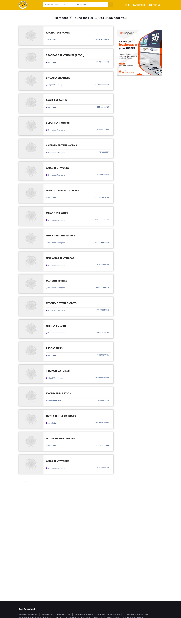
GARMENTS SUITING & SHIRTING (56, 614)
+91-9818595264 (102, 197)
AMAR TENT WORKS (57, 168)
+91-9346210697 (102, 175)
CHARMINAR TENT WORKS (61, 145)
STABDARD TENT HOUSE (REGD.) (65, 55)
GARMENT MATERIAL (28, 614)
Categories (139, 5)
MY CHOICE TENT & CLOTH (61, 303)
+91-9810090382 (102, 62)
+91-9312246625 (102, 39)
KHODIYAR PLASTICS (58, 393)
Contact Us (154, 5)
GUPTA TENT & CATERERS (61, 416)
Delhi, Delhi (51, 40)
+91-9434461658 (102, 84)
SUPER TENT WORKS (58, 123)
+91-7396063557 (102, 152)
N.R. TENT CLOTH (56, 326)
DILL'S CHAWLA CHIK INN (60, 438)
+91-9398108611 (102, 287)
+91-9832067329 (102, 378)
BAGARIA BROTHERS (58, 77)
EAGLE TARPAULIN (56, 100)
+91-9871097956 (102, 355)
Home (126, 5)
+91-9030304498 (102, 220)
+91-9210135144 (102, 445)
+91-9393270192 (102, 130)
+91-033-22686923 (101, 107)
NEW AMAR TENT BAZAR (60, 258)
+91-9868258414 (102, 423)
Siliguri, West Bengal (54, 85)
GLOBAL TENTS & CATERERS (62, 190)
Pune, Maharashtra (54, 400)
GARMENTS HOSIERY (84, 614)
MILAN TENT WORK (57, 213)
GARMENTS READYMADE (109, 614)
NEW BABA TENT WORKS (60, 235)
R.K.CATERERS (54, 348)
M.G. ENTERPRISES (56, 280)
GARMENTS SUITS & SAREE (136, 614)
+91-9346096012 (102, 332)
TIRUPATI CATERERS (58, 371)
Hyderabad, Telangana (55, 130)
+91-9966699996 (102, 242)
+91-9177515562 (102, 310)
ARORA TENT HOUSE (58, 32)
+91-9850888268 (102, 400)
